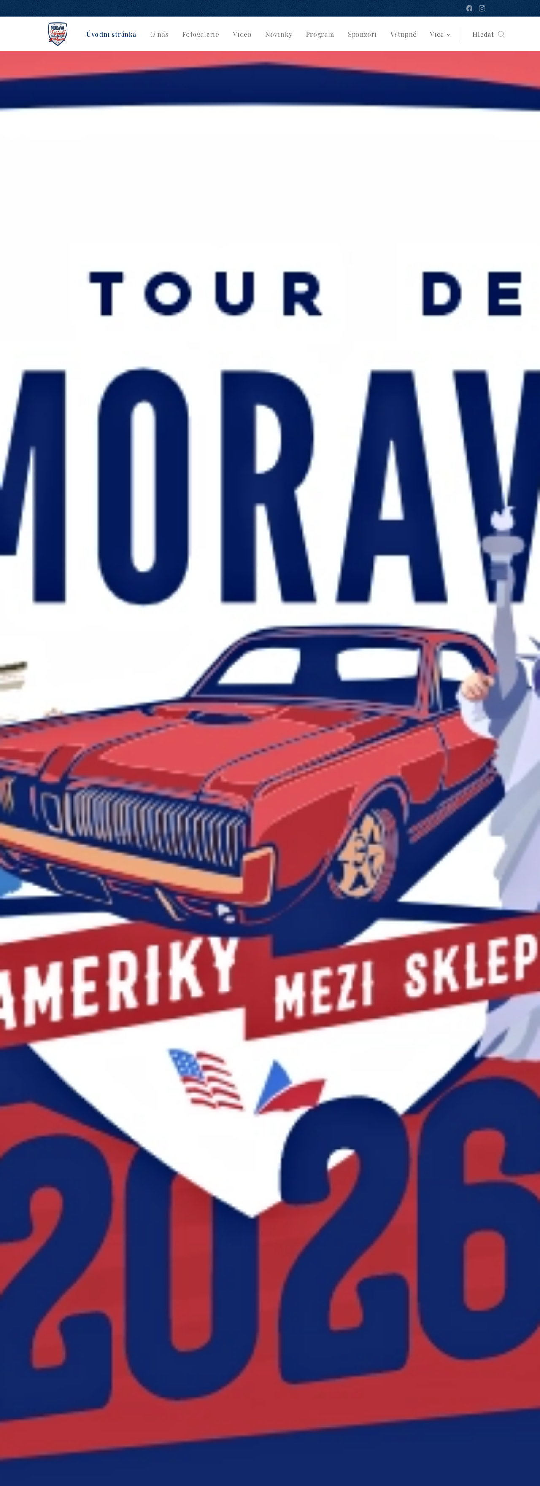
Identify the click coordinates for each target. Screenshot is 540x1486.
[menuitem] (113, 34)
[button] (483, 34)
